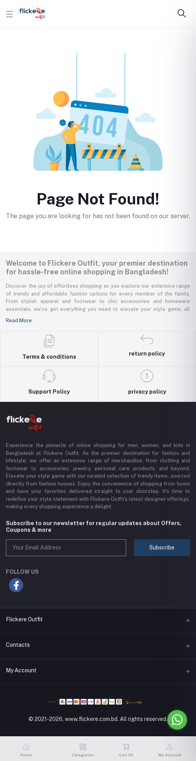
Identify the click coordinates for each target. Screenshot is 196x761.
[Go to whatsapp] (177, 720)
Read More (19, 320)
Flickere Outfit (24, 619)
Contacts (18, 645)
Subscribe (161, 547)
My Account (21, 670)
